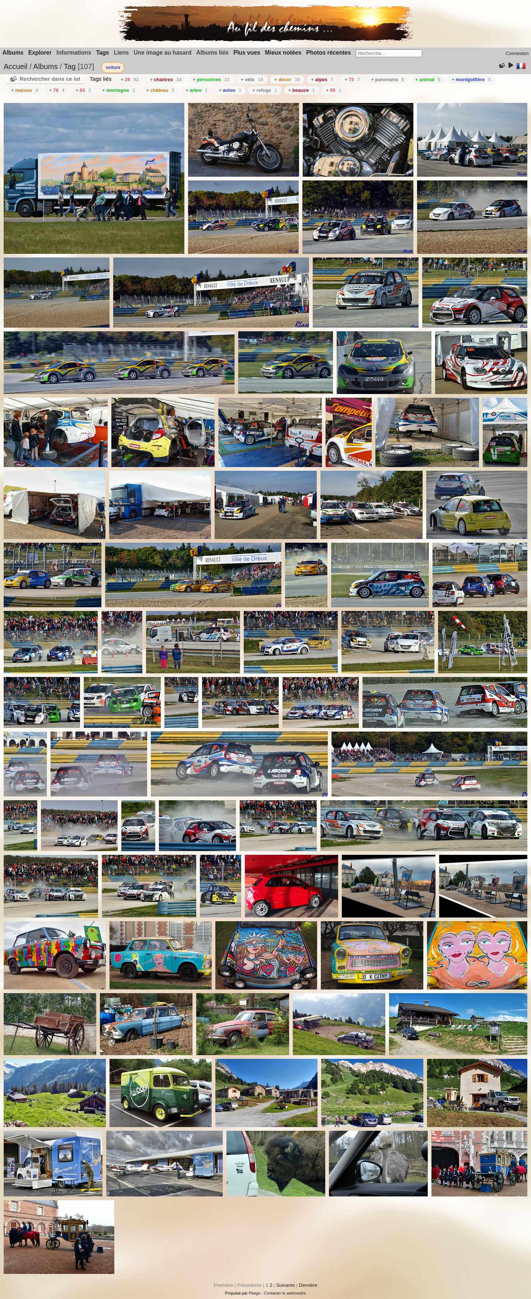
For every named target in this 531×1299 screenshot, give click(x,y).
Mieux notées (283, 52)
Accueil (15, 66)
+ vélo (252, 79)
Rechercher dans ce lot (50, 79)
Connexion (517, 53)
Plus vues (246, 52)
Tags (102, 52)
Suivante (285, 1285)
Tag (70, 66)
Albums (13, 52)
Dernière (308, 1285)
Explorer (40, 52)
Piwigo (254, 1293)
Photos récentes (328, 52)
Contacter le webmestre (285, 1293)
